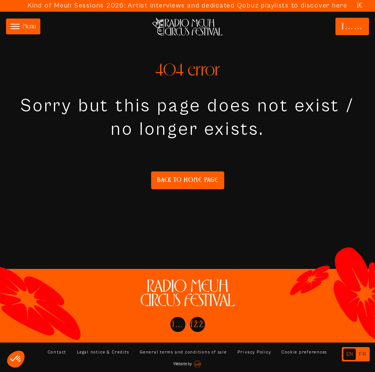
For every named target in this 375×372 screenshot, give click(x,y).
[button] (16, 359)
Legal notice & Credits (103, 352)
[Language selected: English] (356, 354)
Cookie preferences (305, 352)
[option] (363, 354)
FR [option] (363, 354)
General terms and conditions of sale (183, 352)
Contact (56, 352)
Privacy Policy (254, 352)
